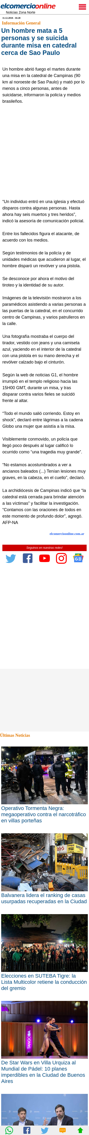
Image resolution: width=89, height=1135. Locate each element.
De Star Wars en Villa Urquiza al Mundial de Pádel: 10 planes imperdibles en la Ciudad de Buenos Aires (43, 1072)
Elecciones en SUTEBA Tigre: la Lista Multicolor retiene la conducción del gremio (44, 982)
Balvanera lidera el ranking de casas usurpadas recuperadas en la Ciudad (44, 898)
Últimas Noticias (15, 735)
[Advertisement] (44, 151)
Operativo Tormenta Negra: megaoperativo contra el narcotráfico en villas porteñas (43, 814)
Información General (21, 23)
